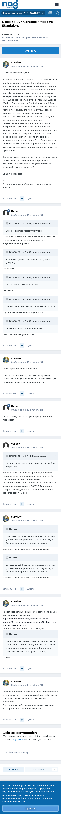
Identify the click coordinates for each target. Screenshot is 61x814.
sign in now (19, 739)
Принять (31, 808)
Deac (14, 211)
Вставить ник (9, 198)
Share (13, 769)
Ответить (30, 50)
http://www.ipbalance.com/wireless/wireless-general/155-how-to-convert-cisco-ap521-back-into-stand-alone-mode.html (30, 622)
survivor (14, 34)
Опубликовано (27, 66)
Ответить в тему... (18, 752)
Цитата (30, 198)
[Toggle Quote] (7, 223)
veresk (15, 443)
